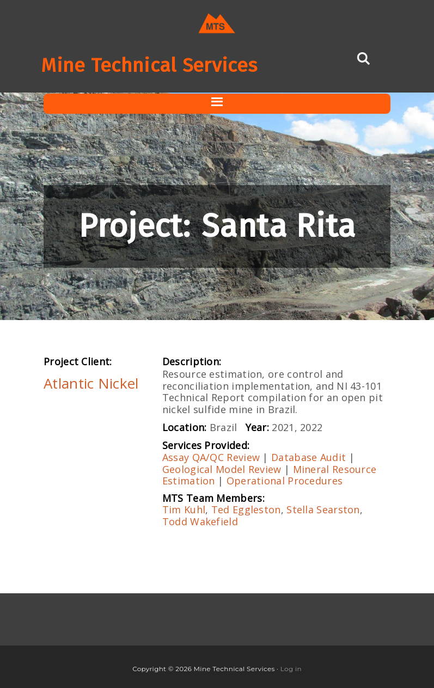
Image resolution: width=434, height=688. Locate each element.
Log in (291, 669)
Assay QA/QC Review (211, 457)
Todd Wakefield (200, 521)
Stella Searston (323, 509)
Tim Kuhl (183, 509)
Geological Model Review (222, 469)
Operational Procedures (285, 480)
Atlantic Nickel (91, 383)
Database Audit (308, 457)
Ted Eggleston (246, 509)
